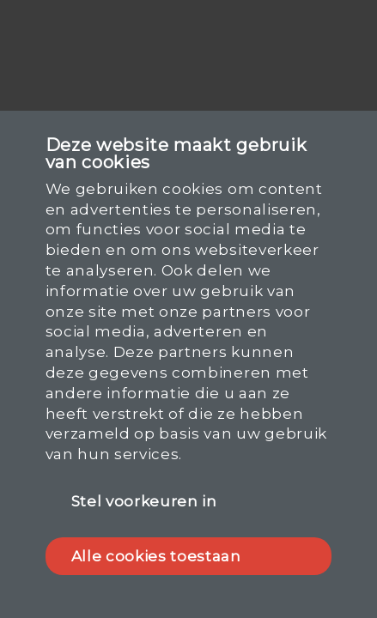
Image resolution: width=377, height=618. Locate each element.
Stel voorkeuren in (144, 501)
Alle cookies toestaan (156, 556)
